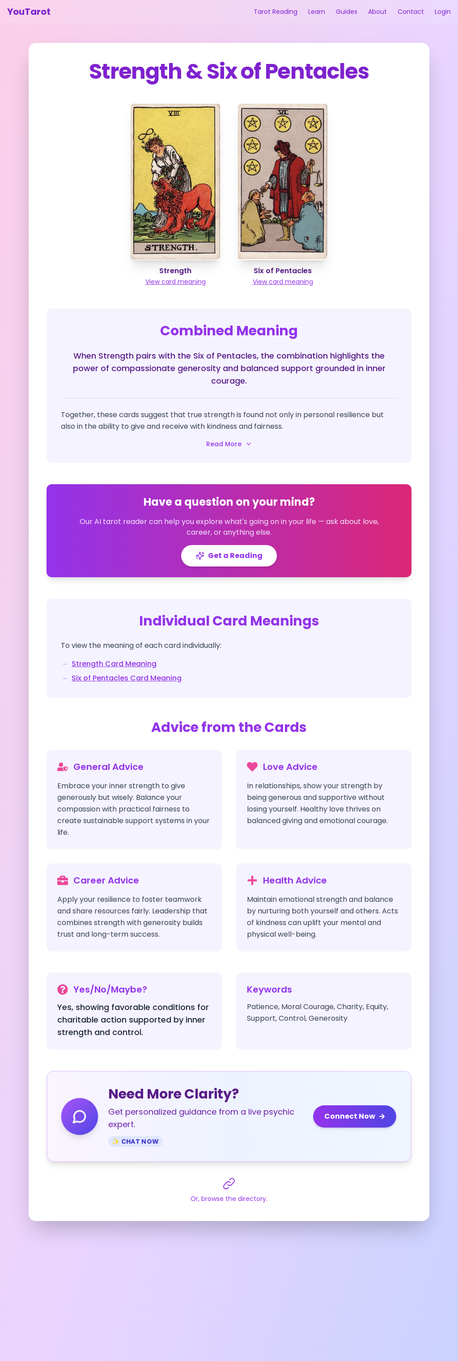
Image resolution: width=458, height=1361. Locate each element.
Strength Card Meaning (114, 664)
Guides (346, 11)
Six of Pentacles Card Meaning (127, 678)
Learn (316, 11)
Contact (411, 11)
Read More (229, 444)
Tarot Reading (275, 11)
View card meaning (175, 281)
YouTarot (29, 11)
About (377, 11)
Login (443, 11)
